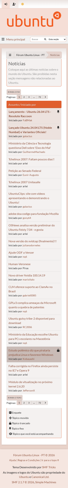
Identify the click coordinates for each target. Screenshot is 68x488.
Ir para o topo (14, 398)
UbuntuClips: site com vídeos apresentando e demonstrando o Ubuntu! (29, 198)
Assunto (13, 104)
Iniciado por (28, 104)
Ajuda (12, 460)
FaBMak (27, 120)
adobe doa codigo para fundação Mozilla (34, 213)
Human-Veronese (19, 264)
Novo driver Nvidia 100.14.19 (27, 275)
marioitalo (28, 279)
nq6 (25, 256)
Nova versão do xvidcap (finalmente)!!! (33, 241)
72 (39, 97)
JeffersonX (29, 390)
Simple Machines (45, 482)
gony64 (27, 217)
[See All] (10, 54)
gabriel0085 (29, 295)
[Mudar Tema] (22, 4)
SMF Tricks (49, 467)
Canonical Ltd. (40, 476)
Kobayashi (28, 358)
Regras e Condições (29, 460)
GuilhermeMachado (34, 151)
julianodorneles (31, 245)
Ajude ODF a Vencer (21, 252)
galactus (27, 136)
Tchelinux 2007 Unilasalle (24, 182)
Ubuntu (24, 476)
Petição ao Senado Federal (25, 170)
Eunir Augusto (31, 174)
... (34, 97)
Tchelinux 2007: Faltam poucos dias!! (31, 159)
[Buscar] (45, 39)
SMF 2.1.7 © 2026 (23, 482)
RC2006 (27, 327)
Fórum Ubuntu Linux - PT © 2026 (34, 455)
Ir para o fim (14, 92)
